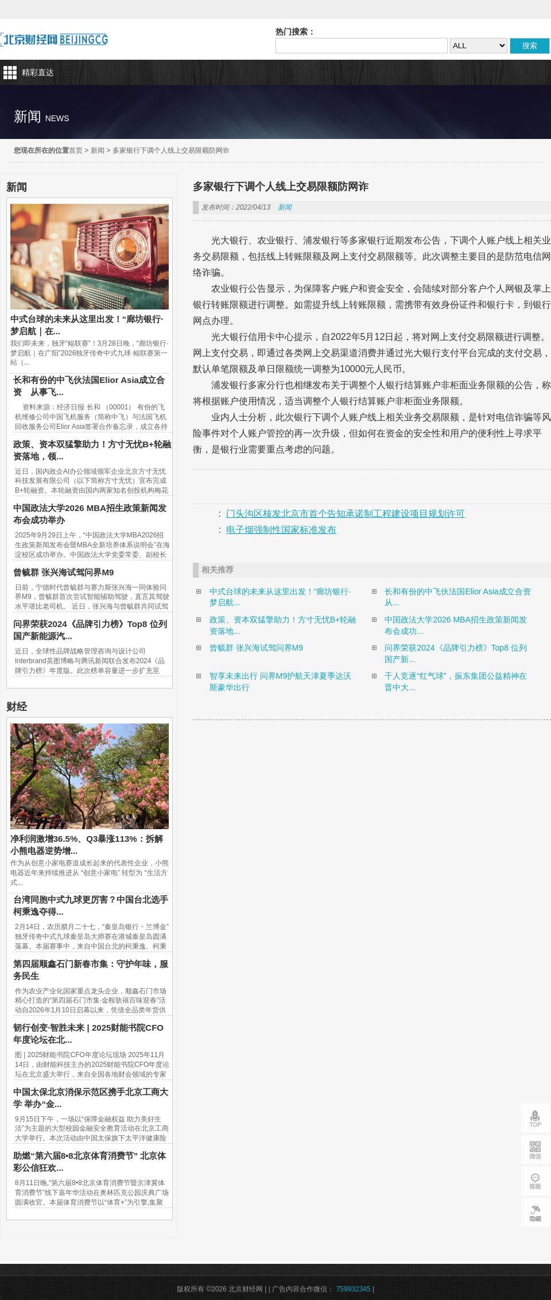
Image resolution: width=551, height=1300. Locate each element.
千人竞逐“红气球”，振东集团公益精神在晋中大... (455, 681)
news (57, 118)
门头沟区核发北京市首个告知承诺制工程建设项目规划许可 (345, 514)
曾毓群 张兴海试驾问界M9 (63, 572)
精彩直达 (38, 72)
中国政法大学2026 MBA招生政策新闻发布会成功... (455, 625)
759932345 (353, 1289)
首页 (76, 150)
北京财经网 (54, 39)
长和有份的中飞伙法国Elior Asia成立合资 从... (459, 597)
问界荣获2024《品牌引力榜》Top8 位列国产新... (455, 653)
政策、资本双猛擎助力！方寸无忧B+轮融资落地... (282, 625)
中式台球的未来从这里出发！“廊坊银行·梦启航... (280, 597)
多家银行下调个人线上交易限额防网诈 (171, 150)
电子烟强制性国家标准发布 (281, 530)
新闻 (97, 150)
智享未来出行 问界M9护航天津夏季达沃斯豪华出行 (280, 681)
